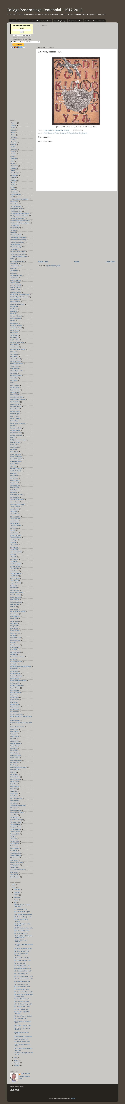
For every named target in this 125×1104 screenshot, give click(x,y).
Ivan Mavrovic (14, 497)
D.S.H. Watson (14, 385)
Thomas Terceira (15, 831)
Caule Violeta (14, 344)
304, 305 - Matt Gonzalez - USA (23, 976)
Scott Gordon (14, 796)
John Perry (13, 556)
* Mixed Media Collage (17, 242)
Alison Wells (14, 270)
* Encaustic (13, 230)
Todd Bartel (13, 839)
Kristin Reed (14, 618)
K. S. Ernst (13, 585)
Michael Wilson (14, 711)
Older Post (110, 262)
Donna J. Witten (15, 418)
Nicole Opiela (14, 729)
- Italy (12, 161)
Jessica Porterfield (15, 537)
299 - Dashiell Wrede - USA (22, 986)
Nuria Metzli (13, 734)
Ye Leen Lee (14, 867)
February (17, 1063)
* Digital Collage (15, 228)
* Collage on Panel (52, 133)
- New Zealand (14, 173)
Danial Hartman (15, 390)
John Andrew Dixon (16, 552)
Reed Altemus (14, 762)
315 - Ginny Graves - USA (21, 951)
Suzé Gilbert (14, 815)
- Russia (12, 182)
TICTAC (12, 836)
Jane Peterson (14, 514)
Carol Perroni (14, 337)
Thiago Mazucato (15, 829)
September (17, 897)
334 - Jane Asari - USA (20, 909)
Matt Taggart (14, 702)
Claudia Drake (14, 368)
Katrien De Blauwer (16, 602)
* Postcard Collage (15, 247)
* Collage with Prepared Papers (19, 223)
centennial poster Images (17, 349)
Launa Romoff (14, 630)
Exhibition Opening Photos (94, 21)
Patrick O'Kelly (14, 746)
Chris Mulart (14, 354)
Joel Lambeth (14, 547)
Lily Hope (13, 635)
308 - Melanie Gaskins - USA (22, 968)
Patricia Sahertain (15, 743)
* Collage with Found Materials (19, 216)
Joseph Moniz (14, 568)
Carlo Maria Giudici (16, 328)
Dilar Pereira (14, 416)
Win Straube (14, 860)
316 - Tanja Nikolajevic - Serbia (23, 948)
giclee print (13, 473)
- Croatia (13, 139)
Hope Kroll (13, 492)
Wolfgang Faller (15, 865)
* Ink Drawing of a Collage (18, 237)
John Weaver (14, 559)
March (16, 1060)
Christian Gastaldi (15, 359)
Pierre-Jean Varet (15, 755)
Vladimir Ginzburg (15, 855)
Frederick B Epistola (16, 459)
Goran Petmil (14, 478)
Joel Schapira (14, 549)
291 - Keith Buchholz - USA (22, 1006)
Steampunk (13, 808)
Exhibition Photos (75, 21)
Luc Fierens (13, 649)
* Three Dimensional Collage (18, 256)
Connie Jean (14, 373)
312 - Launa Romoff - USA (21, 958)
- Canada (13, 135)
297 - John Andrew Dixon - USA (23, 992)
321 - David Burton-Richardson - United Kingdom (23, 936)
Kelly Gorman (14, 609)
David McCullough (15, 406)
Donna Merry (14, 421)
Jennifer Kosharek (15, 535)
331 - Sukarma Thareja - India (22, 917)
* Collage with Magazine (17, 218)
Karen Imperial (14, 590)
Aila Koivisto (14, 263)
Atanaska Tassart (15, 292)
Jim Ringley (13, 540)
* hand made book (15, 235)
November (17, 892)
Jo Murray (13, 542)
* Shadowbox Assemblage (18, 254)
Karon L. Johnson (15, 595)
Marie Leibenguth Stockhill (18, 680)
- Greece (13, 151)
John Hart (13, 554)
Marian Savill (14, 671)
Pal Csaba (13, 739)
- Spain (12, 187)
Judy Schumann (15, 578)
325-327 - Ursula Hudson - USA (23, 928)
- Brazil (12, 132)
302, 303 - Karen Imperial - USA (23, 979)
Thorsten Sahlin (15, 834)
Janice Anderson (15, 516)
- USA (44, 133)
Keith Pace (13, 607)
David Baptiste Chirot (16, 397)
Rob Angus (13, 772)
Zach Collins (14, 872)
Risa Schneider (14, 769)
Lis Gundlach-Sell (15, 637)
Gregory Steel (14, 483)
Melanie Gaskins (15, 707)
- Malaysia (13, 168)
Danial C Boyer (14, 387)
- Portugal (13, 178)
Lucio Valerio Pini (15, 652)
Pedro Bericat (14, 753)
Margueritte (13, 664)
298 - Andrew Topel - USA (21, 989)
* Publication (14, 249)
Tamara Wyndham (15, 822)
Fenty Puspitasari (15, 454)
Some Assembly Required (18, 805)
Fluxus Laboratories (16, 456)
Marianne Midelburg (16, 676)
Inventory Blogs (59, 21)
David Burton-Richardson (17, 399)
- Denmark (13, 142)
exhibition (13, 449)
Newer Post (43, 262)
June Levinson (14, 580)
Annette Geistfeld (15, 285)
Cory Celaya (14, 378)
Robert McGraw (15, 777)
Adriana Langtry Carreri (17, 261)
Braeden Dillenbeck (16, 316)
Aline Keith (13, 268)
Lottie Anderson (15, 645)
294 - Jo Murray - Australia (21, 1001)
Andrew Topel (14, 278)
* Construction (14, 225)
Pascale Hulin (14, 741)
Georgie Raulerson (16, 468)
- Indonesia (13, 158)
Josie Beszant (14, 571)
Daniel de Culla (14, 392)
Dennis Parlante (15, 411)
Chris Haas (13, 352)
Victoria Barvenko (15, 853)
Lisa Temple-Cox (15, 640)
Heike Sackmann (15, 490)
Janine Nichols (14, 523)
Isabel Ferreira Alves (16, 495)
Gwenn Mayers (14, 487)
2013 (14, 884)
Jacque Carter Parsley (17, 499)
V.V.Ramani (13, 850)
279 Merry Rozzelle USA (21, 1039)
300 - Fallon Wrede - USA (21, 984)
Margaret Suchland (16, 661)
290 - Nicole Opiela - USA (21, 1009)
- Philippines (14, 175)
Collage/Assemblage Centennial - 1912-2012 (44, 10)
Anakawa (13, 273)
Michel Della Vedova (16, 714)
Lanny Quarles (14, 626)
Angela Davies (14, 282)
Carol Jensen (14, 335)
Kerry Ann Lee (14, 614)
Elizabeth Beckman (16, 433)
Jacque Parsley (15, 502)
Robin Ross (13, 784)
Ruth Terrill (13, 789)
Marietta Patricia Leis (16, 685)
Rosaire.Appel (14, 786)
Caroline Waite (14, 340)
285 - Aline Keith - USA (20, 1018)
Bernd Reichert (14, 299)
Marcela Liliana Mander (17, 657)
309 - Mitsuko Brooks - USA (22, 966)
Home (13, 21)
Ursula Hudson (14, 848)
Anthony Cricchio (15, 287)
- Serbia (12, 185)
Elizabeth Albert (15, 430)
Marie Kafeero (14, 678)
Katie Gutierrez (14, 599)
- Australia (13, 125)
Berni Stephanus (15, 301)
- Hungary (13, 154)
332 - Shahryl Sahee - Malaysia (23, 914)
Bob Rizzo (13, 313)
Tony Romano (14, 843)
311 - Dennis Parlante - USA (22, 960)
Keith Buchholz (14, 604)
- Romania (13, 180)
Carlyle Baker (14, 332)
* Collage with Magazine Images (20, 220)
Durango (13, 425)
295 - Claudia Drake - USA (22, 999)
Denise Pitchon (14, 409)
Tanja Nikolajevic (15, 824)
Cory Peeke (13, 380)
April (15, 1057)
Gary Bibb (13, 466)
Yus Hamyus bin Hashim (17, 870)
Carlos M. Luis (14, 330)
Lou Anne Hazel (15, 647)
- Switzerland (14, 192)
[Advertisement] (76, 226)
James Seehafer (15, 506)
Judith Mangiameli (15, 573)
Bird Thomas (14, 309)
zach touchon (14, 874)
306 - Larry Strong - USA (21, 973)
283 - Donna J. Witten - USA (22, 1025)
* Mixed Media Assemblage (18, 239)
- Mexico (13, 170)
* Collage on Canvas (16, 208)
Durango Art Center (16, 428)
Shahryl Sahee (14, 800)
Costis (12, 383)
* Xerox (12, 259)
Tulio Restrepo (14, 846)
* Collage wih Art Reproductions (68, 133)
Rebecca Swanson (16, 760)
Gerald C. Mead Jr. (16, 471)
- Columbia (13, 137)
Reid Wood (13, 765)
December (17, 889)
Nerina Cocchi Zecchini (17, 727)
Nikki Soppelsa (14, 731)
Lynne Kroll (13, 654)
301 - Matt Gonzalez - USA (22, 981)
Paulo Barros (14, 750)
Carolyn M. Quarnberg (17, 342)
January (16, 1065)
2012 (14, 887)
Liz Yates (13, 642)
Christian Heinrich (15, 361)
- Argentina (13, 123)
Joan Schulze (14, 545)
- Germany (13, 149)
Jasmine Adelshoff (15, 526)
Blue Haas (13, 311)
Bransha (12, 320)
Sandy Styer (14, 793)
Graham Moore (14, 480)
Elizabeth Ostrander (16, 435)
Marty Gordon (14, 697)
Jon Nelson (13, 561)
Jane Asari (13, 511)
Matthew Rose (14, 704)
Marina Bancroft (15, 688)
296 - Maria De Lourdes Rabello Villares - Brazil (23, 995)
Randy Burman (14, 758)
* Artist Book (14, 201)
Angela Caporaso (15, 280)
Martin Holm (14, 695)
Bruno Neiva (14, 323)
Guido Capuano (15, 485)
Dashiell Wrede (14, 394)
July (15, 902)
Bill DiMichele (14, 306)
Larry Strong (14, 628)
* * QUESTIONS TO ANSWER (19, 199)
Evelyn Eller (14, 444)
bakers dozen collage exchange (19, 294)
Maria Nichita (14, 668)
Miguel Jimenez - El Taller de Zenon (21, 716)
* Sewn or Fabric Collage (17, 251)
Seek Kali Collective (16, 798)
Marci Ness (13, 659)
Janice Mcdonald (15, 518)
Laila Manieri (14, 623)
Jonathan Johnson (15, 564)
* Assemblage (14, 204)
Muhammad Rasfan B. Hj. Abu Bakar (21, 723)
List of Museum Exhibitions (41, 21)
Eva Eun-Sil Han (15, 442)
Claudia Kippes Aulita (16, 371)
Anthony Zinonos (15, 290)
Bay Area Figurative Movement (19, 297)
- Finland (13, 144)
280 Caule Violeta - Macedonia (23, 1036)
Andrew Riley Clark (16, 275)
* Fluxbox (13, 232)
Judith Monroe (14, 576)
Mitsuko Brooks (15, 720)
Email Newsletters (19, 37)
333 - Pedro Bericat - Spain (22, 911)
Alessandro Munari (16, 266)
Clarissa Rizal (14, 366)
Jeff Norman (14, 528)
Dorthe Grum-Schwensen (18, 423)
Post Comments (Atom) (53, 266)
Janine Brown (14, 521)
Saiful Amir (13, 791)
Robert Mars (14, 774)
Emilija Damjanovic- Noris (18, 440)
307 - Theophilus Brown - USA (23, 971)
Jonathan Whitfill (15, 566)
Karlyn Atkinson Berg (16, 592)
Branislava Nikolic (15, 318)
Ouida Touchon (14, 736)
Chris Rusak (14, 356)
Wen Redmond (14, 858)
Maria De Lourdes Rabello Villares (20, 666)
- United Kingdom (15, 194)
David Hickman (14, 404)
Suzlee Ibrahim (14, 817)
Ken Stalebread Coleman (17, 611)
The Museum (23, 21)
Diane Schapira (15, 414)
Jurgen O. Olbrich (15, 583)
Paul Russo (13, 748)
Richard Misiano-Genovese (18, 767)
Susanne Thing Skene (17, 812)
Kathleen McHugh (15, 597)
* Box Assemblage (15, 206)
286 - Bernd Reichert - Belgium (23, 1016)
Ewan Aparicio (14, 447)
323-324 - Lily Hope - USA (21, 930)
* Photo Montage (15, 244)
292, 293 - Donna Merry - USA (23, 1004)
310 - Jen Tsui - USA (20, 963)
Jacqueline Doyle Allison (17, 504)
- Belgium (13, 130)
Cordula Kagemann (16, 375)
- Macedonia (14, 166)
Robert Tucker (14, 781)
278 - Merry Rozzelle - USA (22, 1041)
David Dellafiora (15, 402)
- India (12, 156)
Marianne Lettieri (15, 673)
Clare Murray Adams (16, 363)
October (16, 895)
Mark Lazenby (14, 690)
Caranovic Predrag (16, 325)
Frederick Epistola (15, 461)
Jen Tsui (12, 530)
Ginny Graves (14, 475)
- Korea (12, 163)
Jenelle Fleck (14, 533)
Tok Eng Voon (14, 841)
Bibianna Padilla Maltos (17, 304)
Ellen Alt (12, 437)
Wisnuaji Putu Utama (16, 862)
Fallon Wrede (14, 452)
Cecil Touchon (14, 347)
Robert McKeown (15, 779)
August (16, 900)
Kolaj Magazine (15, 616)
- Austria (12, 127)
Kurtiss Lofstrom (15, 621)
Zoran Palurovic (15, 877)
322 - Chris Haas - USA (21, 933)
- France (12, 147)
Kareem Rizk (14, 587)
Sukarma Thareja (15, 810)
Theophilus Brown (15, 827)
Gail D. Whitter (14, 464)
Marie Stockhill (14, 683)
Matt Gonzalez (14, 700)
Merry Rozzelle (83, 133)
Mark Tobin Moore (15, 692)
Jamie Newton (14, 509)
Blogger (73, 1098)
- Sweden (13, 189)
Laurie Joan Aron (15, 633)
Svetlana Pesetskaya (16, 820)
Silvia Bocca (14, 803)
